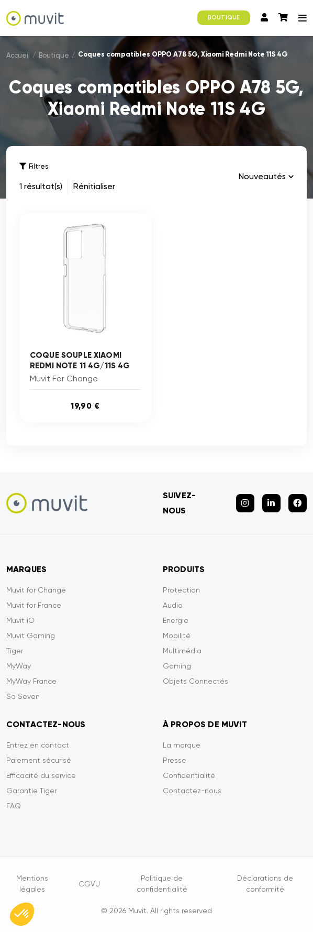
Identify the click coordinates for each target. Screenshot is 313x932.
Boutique (54, 55)
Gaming (177, 666)
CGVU (89, 884)
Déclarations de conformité (265, 883)
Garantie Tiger (31, 790)
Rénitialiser (94, 186)
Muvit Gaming (30, 635)
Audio (173, 605)
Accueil (18, 55)
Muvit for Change (36, 590)
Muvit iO (20, 620)
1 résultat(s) (40, 186)
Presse (174, 760)
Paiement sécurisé (38, 760)
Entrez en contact (37, 745)
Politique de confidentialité (162, 883)
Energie (175, 620)
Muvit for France (33, 605)
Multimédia (182, 650)
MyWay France (31, 681)
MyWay (18, 666)
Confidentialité (189, 775)
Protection (181, 590)
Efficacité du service (41, 775)
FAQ (13, 806)
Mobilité (177, 635)
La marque (181, 745)
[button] (22, 914)
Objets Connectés (195, 681)
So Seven (23, 696)
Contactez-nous (192, 790)
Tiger (14, 650)
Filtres (33, 166)
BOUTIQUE (224, 17)
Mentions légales (32, 883)
